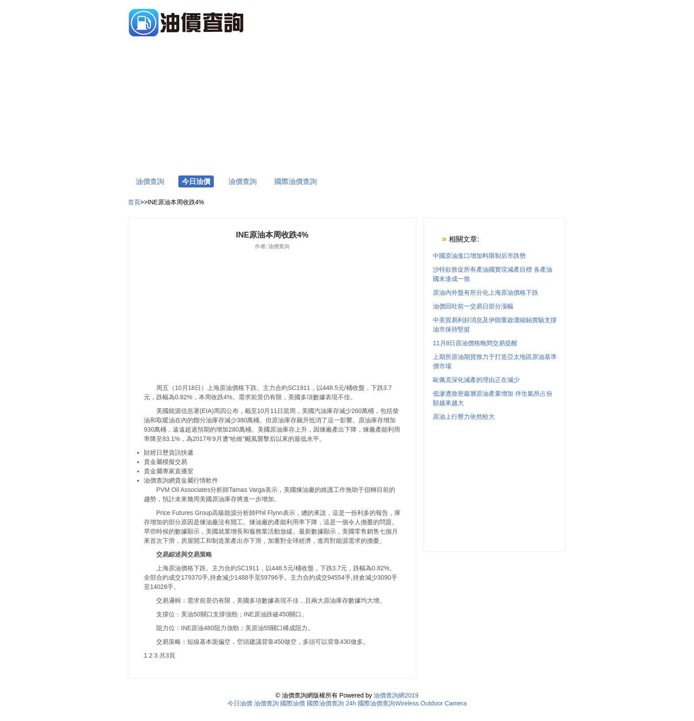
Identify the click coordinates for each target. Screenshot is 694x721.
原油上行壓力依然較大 (464, 416)
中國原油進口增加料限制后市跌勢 (479, 255)
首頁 (134, 202)
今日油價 (196, 181)
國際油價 (292, 703)
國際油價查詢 (295, 181)
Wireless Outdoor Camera (431, 703)
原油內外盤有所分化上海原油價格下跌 (485, 292)
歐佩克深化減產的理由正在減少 (476, 379)
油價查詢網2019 (396, 695)
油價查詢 (150, 181)
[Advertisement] (347, 107)
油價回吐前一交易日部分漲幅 (473, 306)
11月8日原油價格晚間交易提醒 (475, 343)
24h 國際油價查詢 (370, 703)
